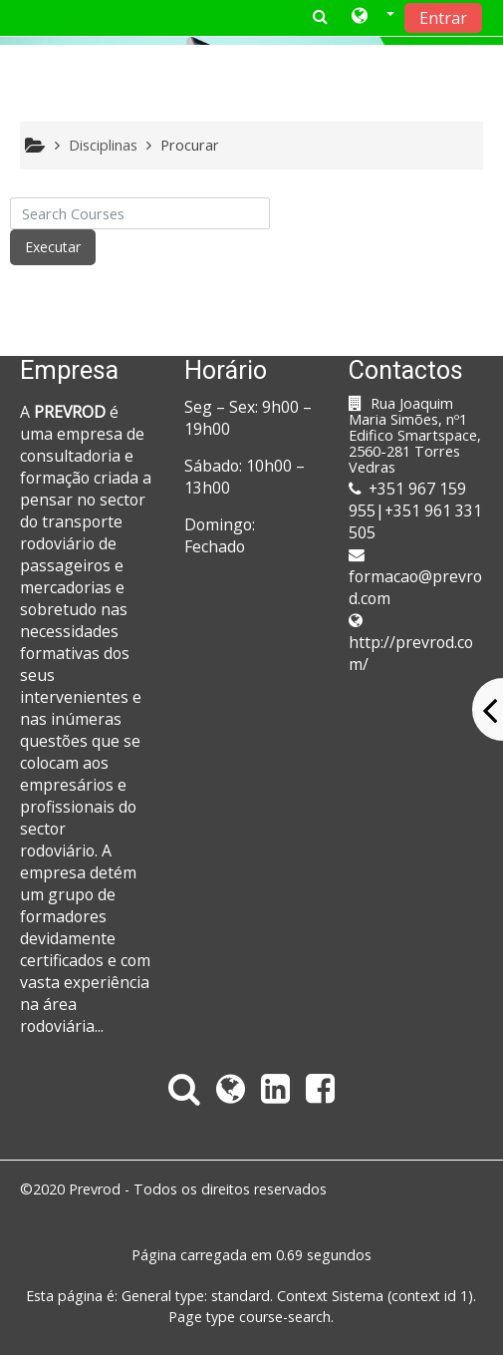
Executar (53, 246)
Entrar (443, 18)
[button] (373, 17)
